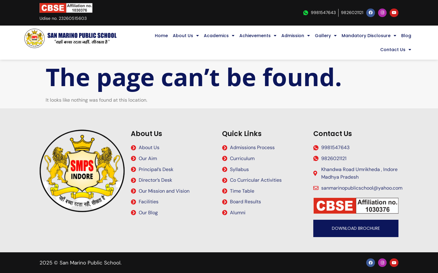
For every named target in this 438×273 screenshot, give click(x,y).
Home (161, 36)
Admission (295, 35)
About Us (186, 35)
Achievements (257, 35)
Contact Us (395, 49)
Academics (219, 35)
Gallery (326, 35)
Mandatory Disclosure (369, 35)
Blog (406, 36)
